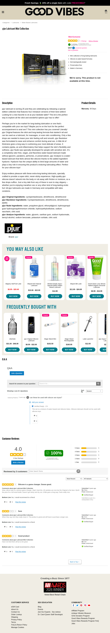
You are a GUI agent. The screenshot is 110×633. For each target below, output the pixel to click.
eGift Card (15, 607)
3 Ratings (83, 41)
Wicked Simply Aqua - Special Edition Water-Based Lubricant (55, 285)
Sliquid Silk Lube (76, 284)
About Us (14, 609)
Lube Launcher (88, 339)
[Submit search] (98, 384)
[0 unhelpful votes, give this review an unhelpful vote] (11, 502)
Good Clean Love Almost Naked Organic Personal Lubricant (96, 285)
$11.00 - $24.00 (76, 289)
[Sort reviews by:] (74, 478)
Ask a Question (73, 50)
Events (40, 609)
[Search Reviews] (54, 471)
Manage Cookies (17, 627)
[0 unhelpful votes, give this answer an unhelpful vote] (35, 421)
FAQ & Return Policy (19, 625)
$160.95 (69, 344)
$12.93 (88, 344)
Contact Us (15, 612)
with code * (55, 3)
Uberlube (12, 339)
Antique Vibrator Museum (81, 613)
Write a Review (93, 41)
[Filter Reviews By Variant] (95, 478)
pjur (16, 237)
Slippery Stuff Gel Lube (13, 284)
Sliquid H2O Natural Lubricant (34, 284)
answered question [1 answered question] (81, 48)
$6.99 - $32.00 (31, 344)
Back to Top (75, 562)
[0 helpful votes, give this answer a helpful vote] (35, 416)
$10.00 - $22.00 (34, 290)
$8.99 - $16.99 (96, 291)
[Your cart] (105, 12)
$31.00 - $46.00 (12, 344)
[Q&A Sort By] (94, 391)
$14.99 (55, 291)
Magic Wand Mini (50, 339)
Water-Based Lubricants (29, 22)
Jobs (73, 623)
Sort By (82, 391)
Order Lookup (16, 614)
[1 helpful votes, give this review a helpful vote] (5, 527)
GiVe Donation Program (80, 616)
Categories (6, 22)
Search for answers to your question (22, 384)
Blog (39, 607)
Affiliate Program (77, 611)
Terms (13, 622)
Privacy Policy (16, 620)
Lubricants (15, 22)
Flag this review (20, 502)
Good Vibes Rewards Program (83, 618)
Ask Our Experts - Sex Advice (49, 612)
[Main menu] (3, 11)
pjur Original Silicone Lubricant (31, 340)
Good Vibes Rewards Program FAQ (85, 621)
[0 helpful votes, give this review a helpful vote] (5, 502)
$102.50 (50, 344)
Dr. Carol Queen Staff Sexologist (50, 614)
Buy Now (13, 296)
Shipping (14, 617)
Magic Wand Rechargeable (69, 340)
